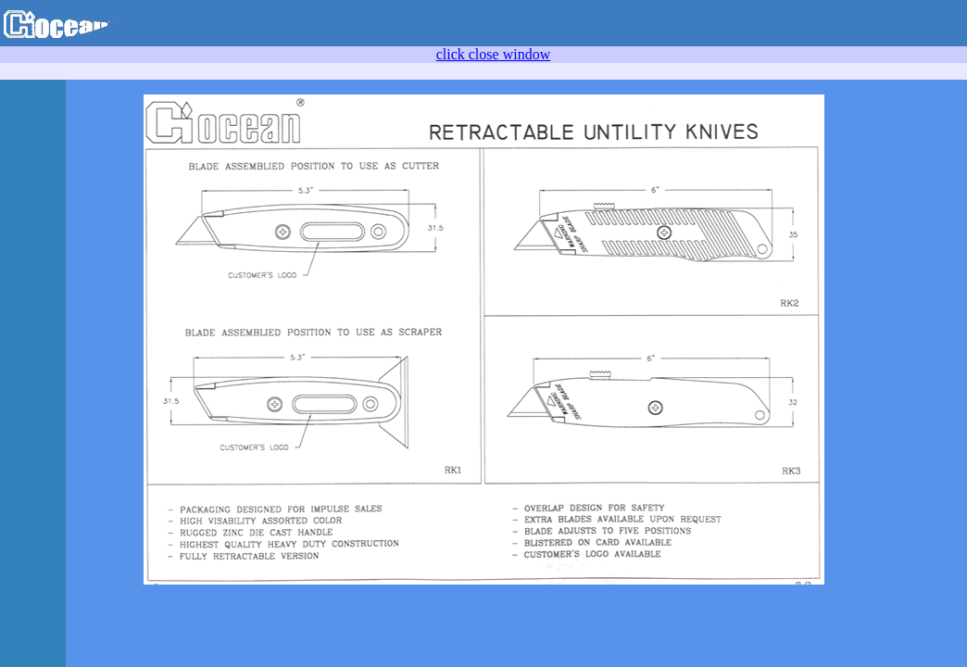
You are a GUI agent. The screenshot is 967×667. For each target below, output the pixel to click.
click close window (493, 54)
